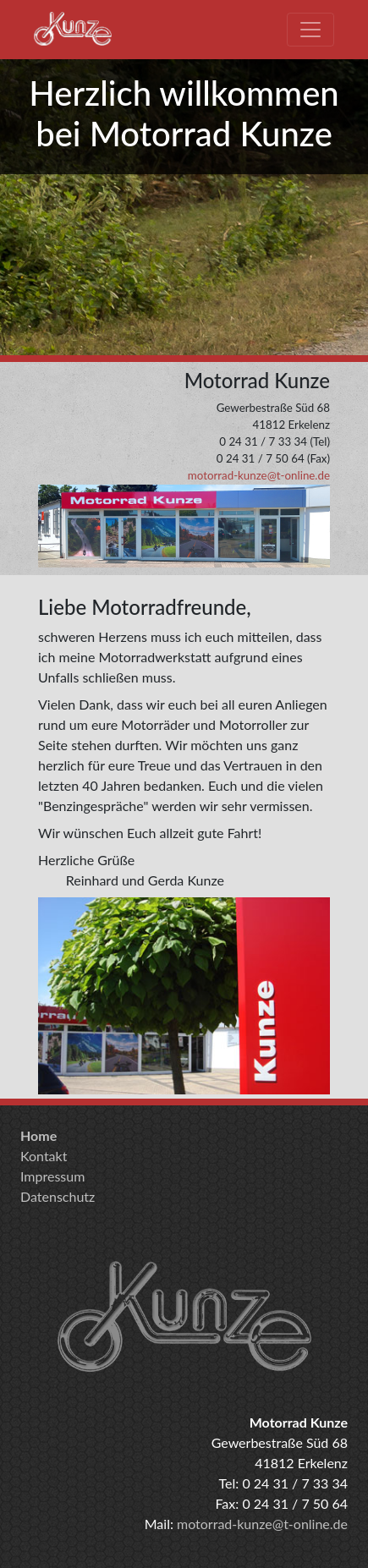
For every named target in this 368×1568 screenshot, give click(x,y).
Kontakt (43, 1156)
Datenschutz (57, 1196)
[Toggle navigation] (310, 30)
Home (38, 1135)
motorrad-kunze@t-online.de (259, 475)
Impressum (52, 1176)
